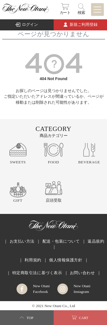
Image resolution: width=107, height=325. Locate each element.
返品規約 (96, 241)
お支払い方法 (22, 241)
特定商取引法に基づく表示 (37, 273)
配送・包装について (61, 241)
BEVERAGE (89, 162)
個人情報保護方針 (65, 260)
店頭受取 (54, 200)
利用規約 (33, 260)
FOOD (53, 162)
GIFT (17, 200)
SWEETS (18, 162)
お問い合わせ (82, 273)
